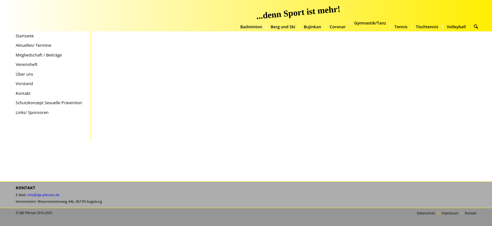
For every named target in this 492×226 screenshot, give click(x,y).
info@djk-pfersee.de (43, 194)
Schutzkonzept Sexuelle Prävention (49, 102)
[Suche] (476, 27)
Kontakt (23, 93)
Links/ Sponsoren (32, 112)
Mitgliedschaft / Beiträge (39, 55)
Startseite (25, 36)
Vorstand (24, 83)
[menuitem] (251, 27)
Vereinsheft (26, 64)
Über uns (24, 74)
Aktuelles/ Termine (33, 45)
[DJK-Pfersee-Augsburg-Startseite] (57, 15)
